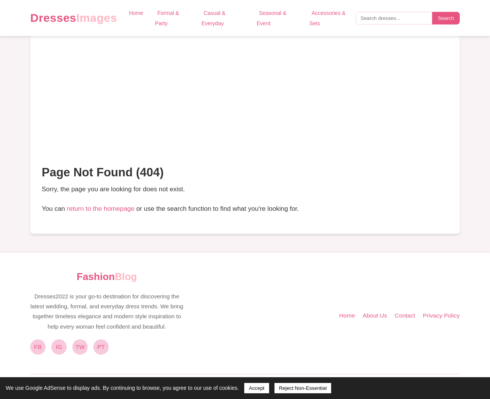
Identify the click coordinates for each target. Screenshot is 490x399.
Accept (257, 388)
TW (80, 347)
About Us (375, 315)
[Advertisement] (245, 104)
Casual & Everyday (213, 18)
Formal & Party (167, 18)
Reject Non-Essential (303, 388)
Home (136, 13)
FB (38, 347)
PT (101, 347)
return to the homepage (101, 208)
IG (59, 347)
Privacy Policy (441, 315)
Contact (405, 315)
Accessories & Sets (327, 18)
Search (446, 18)
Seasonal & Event (272, 18)
